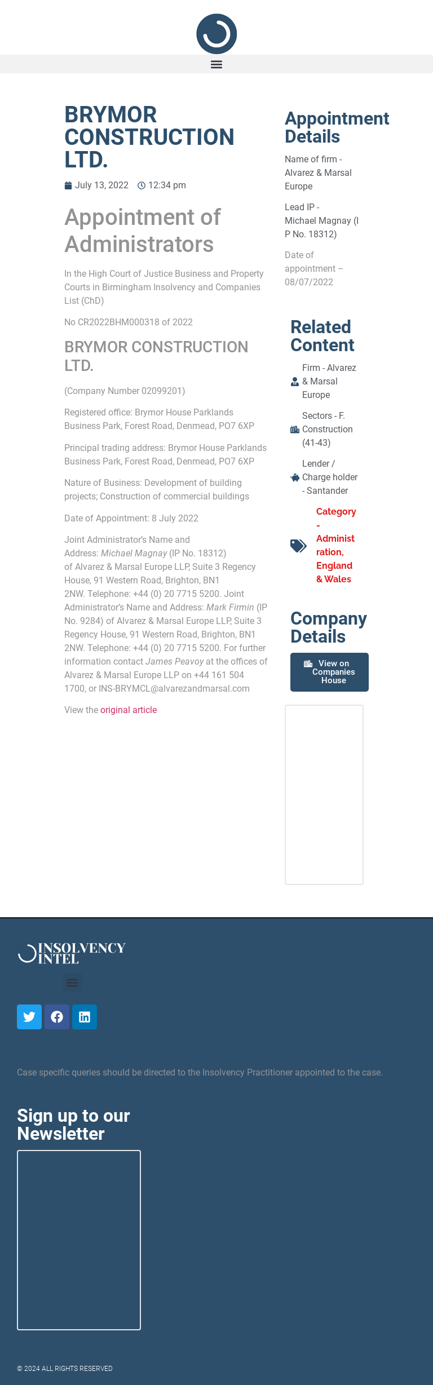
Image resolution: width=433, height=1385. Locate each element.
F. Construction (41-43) (327, 429)
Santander (327, 490)
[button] (216, 64)
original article (128, 710)
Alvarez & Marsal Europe (329, 381)
